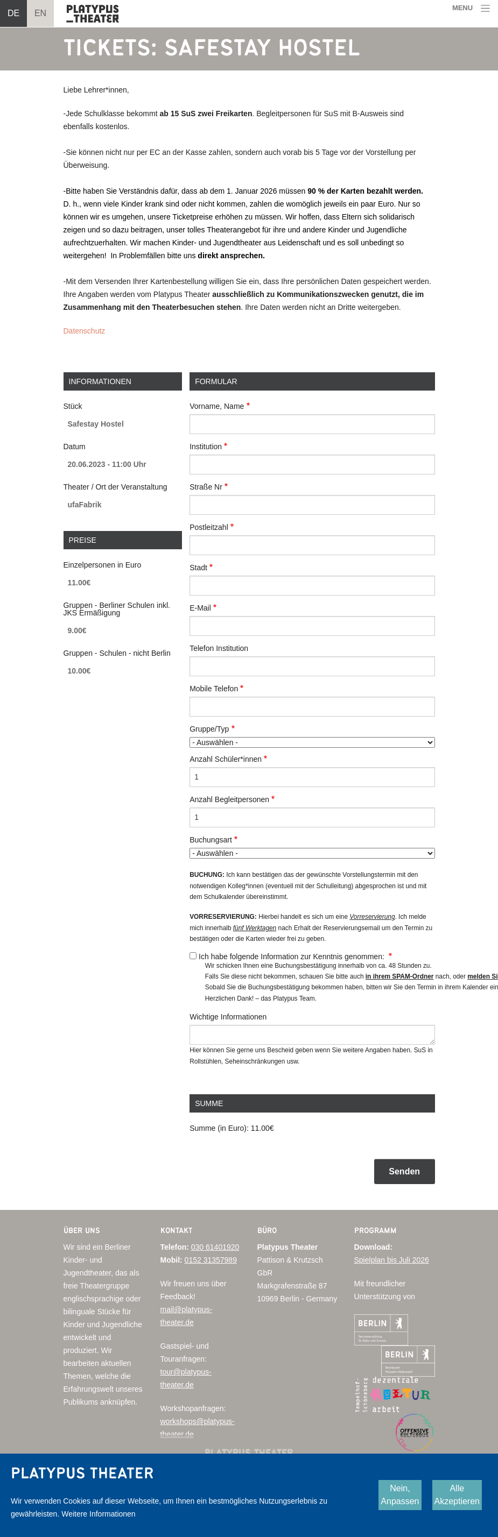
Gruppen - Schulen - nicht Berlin (117, 653)
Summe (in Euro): (219, 1128)
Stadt (198, 567)
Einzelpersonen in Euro (103, 565)
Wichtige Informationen (228, 1017)
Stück (73, 406)
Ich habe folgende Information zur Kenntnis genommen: (293, 956)
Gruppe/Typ (209, 729)
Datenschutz (85, 331)
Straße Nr (206, 487)
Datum (75, 446)
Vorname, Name (217, 406)
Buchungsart (211, 840)
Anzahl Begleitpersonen (229, 799)
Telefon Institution (219, 648)
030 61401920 (215, 1247)
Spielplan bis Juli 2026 (391, 1260)
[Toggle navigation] (471, 8)
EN (40, 13)
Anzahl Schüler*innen (226, 759)
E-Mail (200, 608)
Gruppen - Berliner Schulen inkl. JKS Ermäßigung (117, 609)
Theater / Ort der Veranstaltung (115, 487)
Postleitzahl (209, 527)
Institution (206, 446)
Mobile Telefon (214, 688)
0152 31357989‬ (211, 1260)
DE (13, 13)
